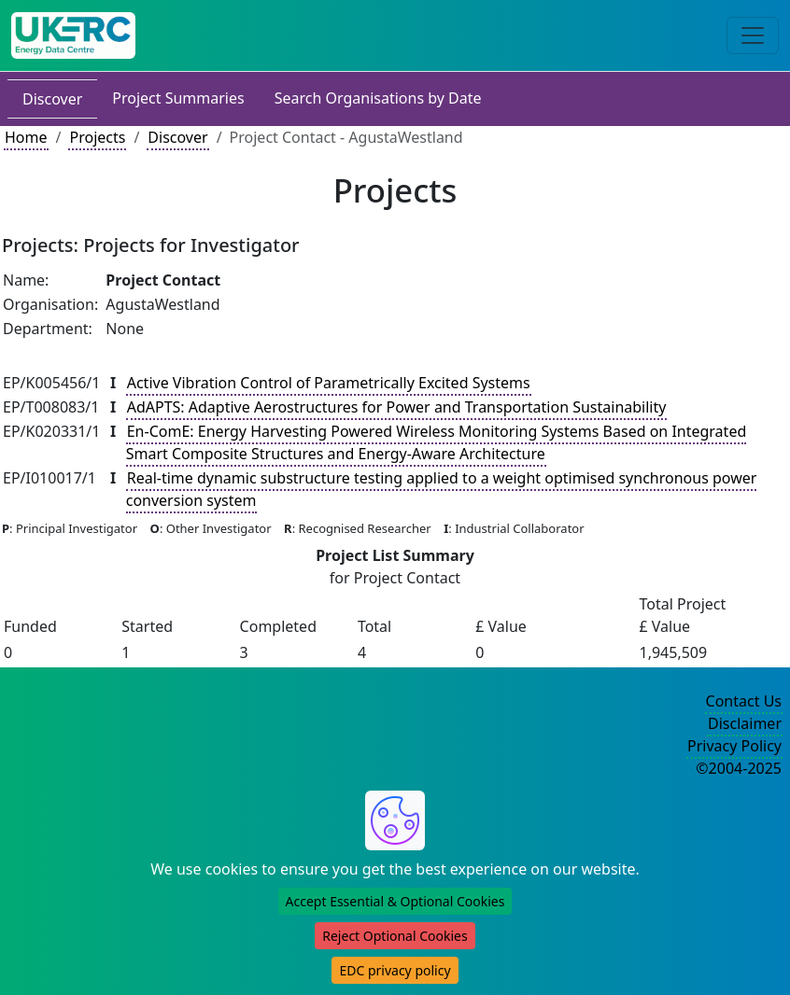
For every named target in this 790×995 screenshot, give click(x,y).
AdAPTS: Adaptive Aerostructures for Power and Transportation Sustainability (397, 407)
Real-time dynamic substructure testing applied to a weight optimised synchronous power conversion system (441, 489)
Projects (97, 137)
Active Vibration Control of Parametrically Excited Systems (328, 382)
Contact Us (744, 701)
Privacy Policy (734, 746)
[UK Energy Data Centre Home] (73, 35)
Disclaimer (745, 723)
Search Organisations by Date (378, 98)
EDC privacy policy (394, 970)
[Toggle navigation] (753, 35)
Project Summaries (178, 98)
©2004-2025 (739, 768)
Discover (52, 99)
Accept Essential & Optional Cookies (395, 901)
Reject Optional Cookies (394, 936)
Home (26, 137)
